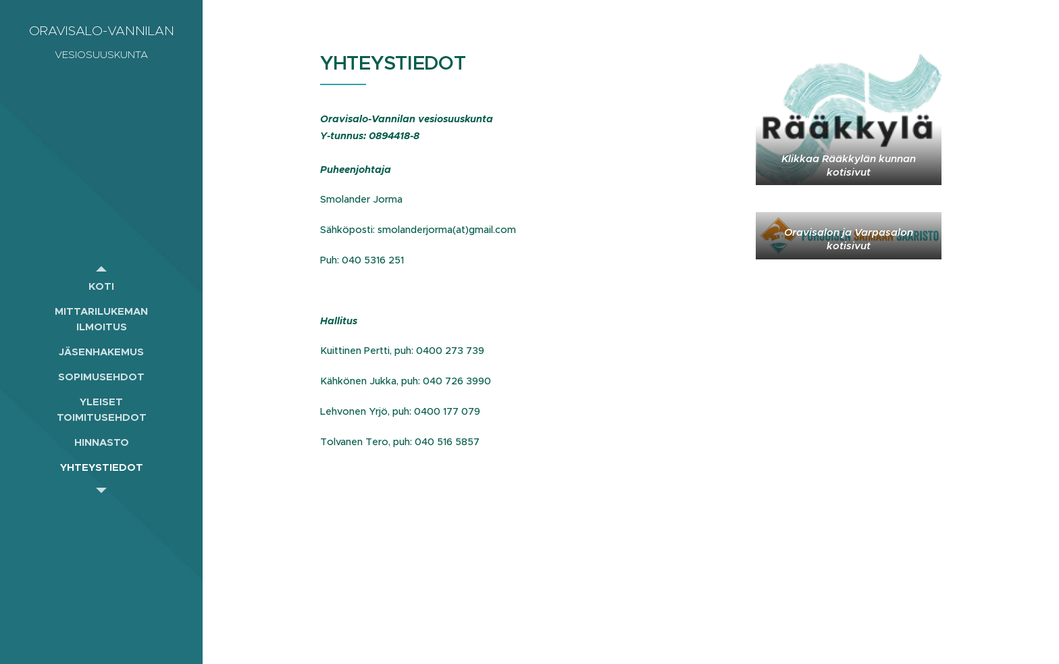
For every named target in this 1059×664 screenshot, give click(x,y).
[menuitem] (101, 286)
